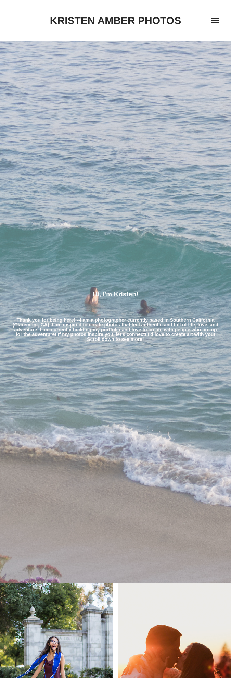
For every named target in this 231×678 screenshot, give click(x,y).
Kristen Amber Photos (115, 20)
